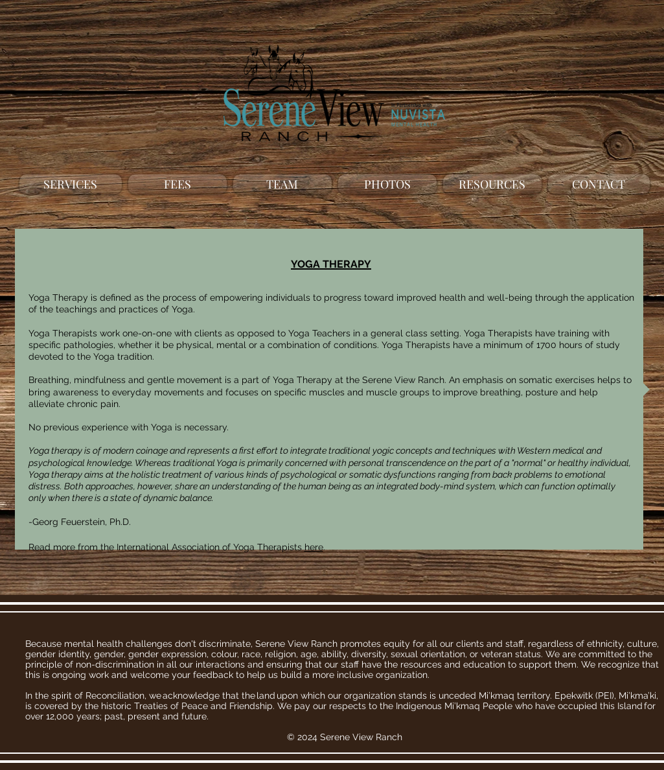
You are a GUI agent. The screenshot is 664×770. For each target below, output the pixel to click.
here (313, 547)
